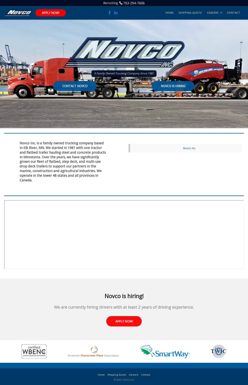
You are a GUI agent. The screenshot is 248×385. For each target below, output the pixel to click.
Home (170, 13)
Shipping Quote (190, 13)
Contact (233, 13)
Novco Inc (189, 148)
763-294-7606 (134, 3)
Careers (214, 13)
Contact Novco (74, 86)
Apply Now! (50, 13)
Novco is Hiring (173, 86)
